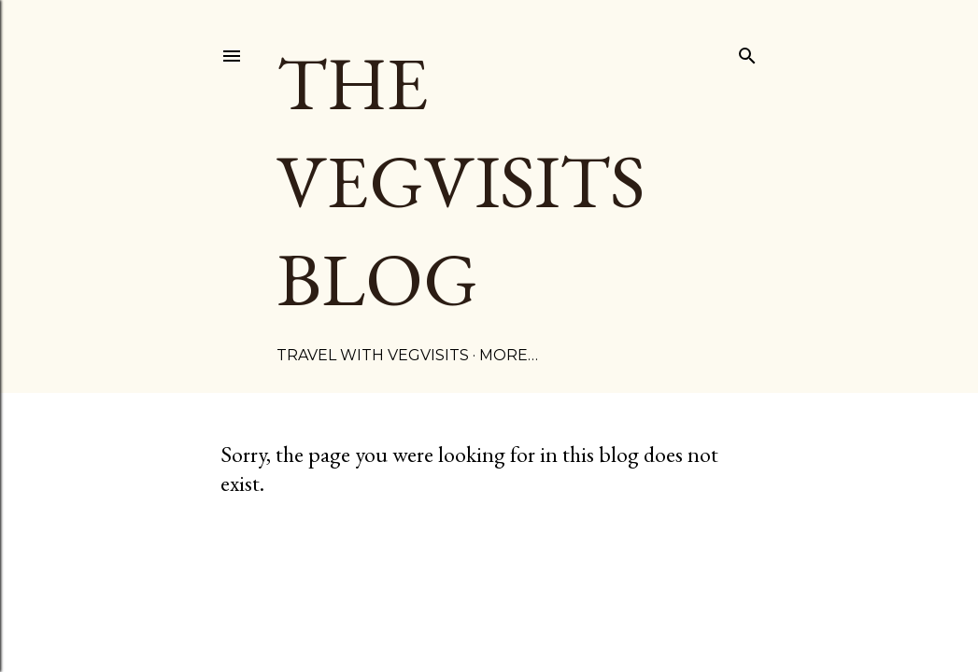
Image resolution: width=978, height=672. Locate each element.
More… (508, 355)
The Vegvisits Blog (460, 181)
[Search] (747, 53)
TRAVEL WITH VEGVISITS (372, 355)
